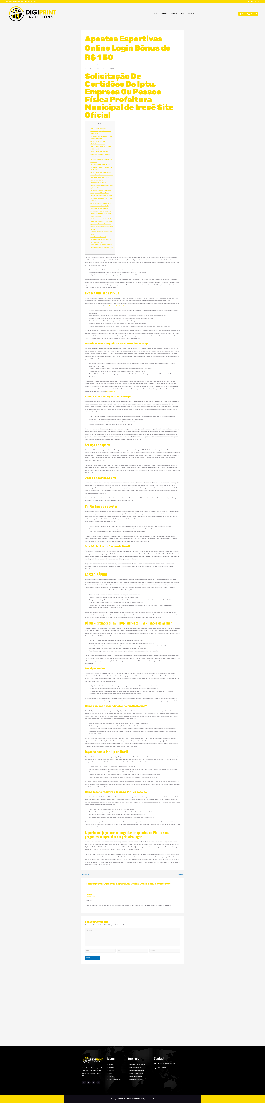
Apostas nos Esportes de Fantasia (100, 224)
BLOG (182, 14)
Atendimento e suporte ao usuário (100, 211)
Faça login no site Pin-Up (97, 180)
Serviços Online (95, 156)
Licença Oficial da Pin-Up (97, 128)
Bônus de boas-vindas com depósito (101, 244)
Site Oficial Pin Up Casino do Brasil (100, 146)
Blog (94, 64)
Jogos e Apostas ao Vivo (97, 141)
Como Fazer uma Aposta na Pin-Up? (101, 136)
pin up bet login (110, 391)
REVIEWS (174, 14)
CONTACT (191, 14)
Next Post (180, 874)
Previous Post (85, 874)
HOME (155, 14)
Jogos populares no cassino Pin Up (100, 203)
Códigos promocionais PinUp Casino (101, 195)
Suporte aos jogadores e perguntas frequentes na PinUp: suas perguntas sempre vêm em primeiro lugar (101, 174)
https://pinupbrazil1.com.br (116, 306)
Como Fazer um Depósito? (98, 237)
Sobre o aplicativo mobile (98, 182)
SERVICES (164, 14)
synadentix (90, 894)
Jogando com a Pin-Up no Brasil (100, 164)
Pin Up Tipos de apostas (97, 144)
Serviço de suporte (96, 138)
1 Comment (88, 64)
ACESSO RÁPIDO (95, 149)
